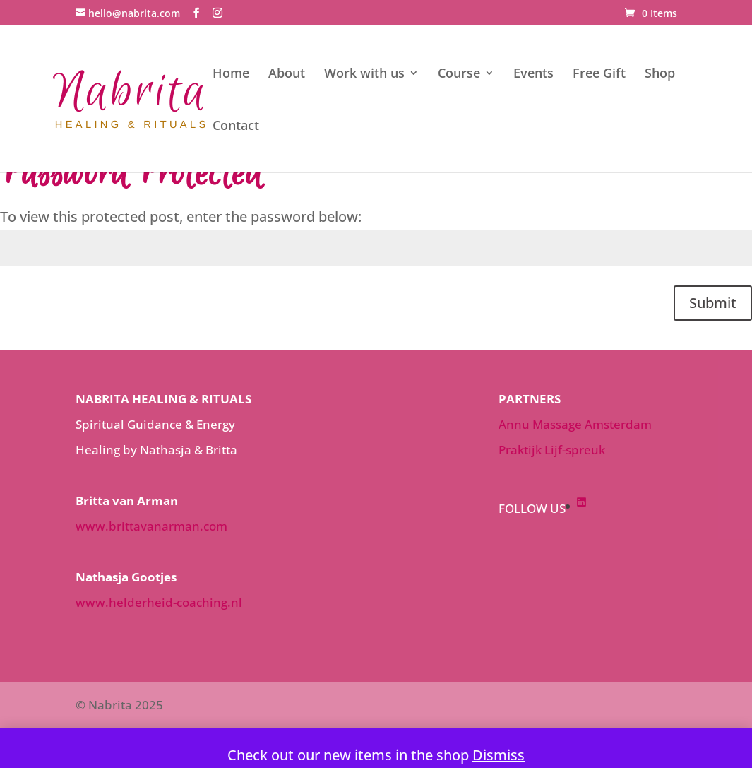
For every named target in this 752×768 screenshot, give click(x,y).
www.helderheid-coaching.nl (159, 602)
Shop (660, 74)
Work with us (364, 74)
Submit (712, 302)
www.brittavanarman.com (151, 526)
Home (231, 74)
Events (533, 74)
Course (459, 74)
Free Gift (599, 74)
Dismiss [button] (498, 754)
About (286, 74)
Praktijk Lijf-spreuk (552, 450)
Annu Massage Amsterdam (575, 424)
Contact (236, 127)
